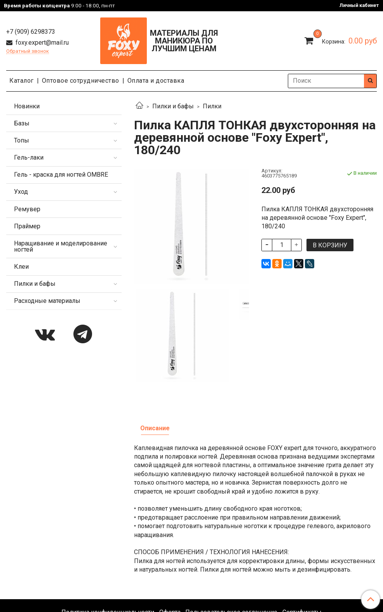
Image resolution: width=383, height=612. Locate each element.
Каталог (21, 80)
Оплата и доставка (156, 80)
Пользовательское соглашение (231, 531)
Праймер (27, 226)
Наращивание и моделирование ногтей (60, 246)
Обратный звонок (27, 51)
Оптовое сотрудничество (80, 80)
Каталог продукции (191, 551)
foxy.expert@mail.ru (41, 42)
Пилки (212, 106)
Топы (21, 140)
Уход (21, 191)
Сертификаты (302, 531)
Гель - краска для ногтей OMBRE (61, 174)
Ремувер (27, 209)
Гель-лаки (29, 157)
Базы (22, 123)
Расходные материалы (47, 300)
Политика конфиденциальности (107, 531)
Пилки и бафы (173, 106)
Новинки (27, 106)
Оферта (170, 531)
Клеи (21, 266)
